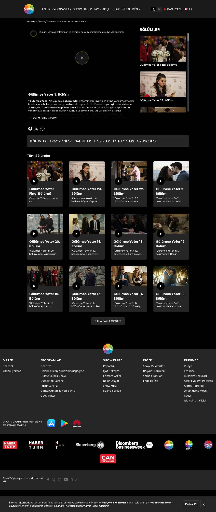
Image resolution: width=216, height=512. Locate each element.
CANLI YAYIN (173, 9)
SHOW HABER (82, 9)
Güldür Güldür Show (53, 376)
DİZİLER (45, 9)
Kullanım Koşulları (195, 376)
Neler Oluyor (111, 381)
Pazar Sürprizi (49, 386)
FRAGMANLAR (61, 141)
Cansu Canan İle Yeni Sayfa (57, 391)
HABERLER (102, 141)
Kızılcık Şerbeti (12, 371)
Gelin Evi (45, 366)
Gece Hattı (47, 396)
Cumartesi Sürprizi (52, 381)
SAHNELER (83, 141)
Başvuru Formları (154, 371)
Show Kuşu (110, 386)
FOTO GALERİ (123, 141)
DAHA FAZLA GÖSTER (108, 321)
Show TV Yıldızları (154, 366)
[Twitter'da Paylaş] (36, 129)
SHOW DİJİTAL (120, 9)
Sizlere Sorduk (112, 391)
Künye (188, 366)
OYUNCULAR (147, 141)
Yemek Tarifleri (152, 376)
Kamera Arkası (112, 376)
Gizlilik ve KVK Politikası (198, 381)
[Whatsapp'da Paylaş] (42, 128)
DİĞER (136, 9)
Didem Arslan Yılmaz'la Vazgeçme (62, 371)
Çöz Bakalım (111, 371)
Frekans (189, 371)
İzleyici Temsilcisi (195, 400)
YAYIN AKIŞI (101, 9)
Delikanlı (8, 366)
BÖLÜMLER (38, 141)
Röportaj (108, 366)
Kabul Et (191, 504)
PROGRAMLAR (61, 9)
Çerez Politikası (116, 502)
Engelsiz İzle (150, 381)
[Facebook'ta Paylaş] (30, 129)
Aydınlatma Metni (161, 502)
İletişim (188, 396)
